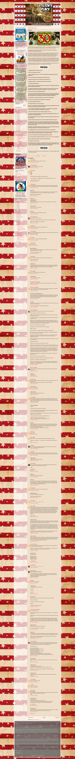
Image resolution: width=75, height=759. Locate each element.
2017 (17, 120)
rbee (31, 684)
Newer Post (30, 717)
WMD (31, 580)
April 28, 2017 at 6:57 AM (34, 245)
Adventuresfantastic (33, 287)
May (18, 130)
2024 (17, 111)
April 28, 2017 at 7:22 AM (34, 268)
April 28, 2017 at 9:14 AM (34, 442)
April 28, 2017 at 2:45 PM (34, 593)
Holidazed (18, 231)
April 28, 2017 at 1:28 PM (34, 567)
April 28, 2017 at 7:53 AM (34, 298)
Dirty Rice (18, 147)
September (19, 125)
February (18, 151)
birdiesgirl (31, 379)
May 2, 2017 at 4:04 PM (33, 711)
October (18, 215)
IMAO (16, 175)
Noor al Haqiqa (32, 165)
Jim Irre (31, 237)
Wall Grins (18, 225)
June (18, 129)
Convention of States (18, 174)
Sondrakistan (17, 176)
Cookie (31, 451)
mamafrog (31, 184)
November (18, 122)
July (18, 219)
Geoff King (32, 679)
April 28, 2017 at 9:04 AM (34, 419)
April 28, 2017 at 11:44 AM (34, 541)
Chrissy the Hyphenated (34, 609)
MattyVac (31, 437)
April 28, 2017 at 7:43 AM (34, 284)
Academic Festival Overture (50, 136)
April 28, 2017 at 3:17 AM (34, 195)
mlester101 (32, 463)
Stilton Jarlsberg (32, 367)
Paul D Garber (32, 641)
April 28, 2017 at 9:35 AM (34, 448)
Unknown (31, 500)
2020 (17, 116)
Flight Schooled (19, 143)
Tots (31, 301)
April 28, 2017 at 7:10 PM (34, 655)
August (18, 126)
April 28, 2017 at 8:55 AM (34, 402)
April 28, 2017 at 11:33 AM (34, 516)
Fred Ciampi (32, 231)
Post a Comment (31, 713)
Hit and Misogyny (19, 144)
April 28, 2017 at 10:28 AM (34, 471)
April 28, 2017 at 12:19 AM (34, 162)
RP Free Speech (32, 216)
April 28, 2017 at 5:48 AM (34, 234)
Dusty (31, 445)
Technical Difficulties (20, 136)
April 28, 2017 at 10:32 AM (34, 476)
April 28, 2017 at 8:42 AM (34, 394)
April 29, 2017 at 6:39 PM (34, 676)
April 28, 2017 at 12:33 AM (34, 167)
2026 (17, 200)
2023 (17, 112)
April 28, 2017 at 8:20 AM (34, 364)
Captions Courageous (20, 148)
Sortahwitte (32, 397)
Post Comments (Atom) (35, 719)
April (18, 131)
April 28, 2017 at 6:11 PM (34, 638)
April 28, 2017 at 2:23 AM (34, 181)
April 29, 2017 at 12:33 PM (34, 670)
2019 (17, 117)
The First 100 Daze (20, 135)
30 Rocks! (18, 132)
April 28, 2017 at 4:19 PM (34, 606)
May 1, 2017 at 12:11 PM (34, 705)
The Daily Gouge (17, 177)
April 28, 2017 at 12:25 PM (34, 550)
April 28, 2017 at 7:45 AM (34, 290)
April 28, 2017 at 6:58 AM (34, 253)
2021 (17, 115)
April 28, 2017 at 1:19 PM (34, 562)
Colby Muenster (32, 544)
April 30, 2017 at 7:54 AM (34, 687)
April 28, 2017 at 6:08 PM (34, 629)
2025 (17, 110)
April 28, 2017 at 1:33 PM (34, 577)
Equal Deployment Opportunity (19, 141)
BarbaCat (31, 256)
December (18, 121)
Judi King (31, 225)
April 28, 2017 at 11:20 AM (34, 497)
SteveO (31, 431)
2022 (17, 205)
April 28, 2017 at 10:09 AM (34, 455)
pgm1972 (31, 170)
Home (44, 717)
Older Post (57, 717)
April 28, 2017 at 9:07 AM (34, 434)
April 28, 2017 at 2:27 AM (34, 187)
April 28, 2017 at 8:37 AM (34, 383)
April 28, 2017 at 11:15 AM (34, 490)
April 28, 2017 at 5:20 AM (34, 228)
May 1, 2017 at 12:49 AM (33, 695)
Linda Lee (31, 159)
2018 (17, 210)
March (18, 241)
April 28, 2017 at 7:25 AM (34, 273)
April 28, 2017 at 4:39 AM (34, 208)
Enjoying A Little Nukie (20, 145)
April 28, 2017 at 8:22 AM (34, 376)
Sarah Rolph (32, 386)
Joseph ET (32, 570)
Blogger (43, 755)
